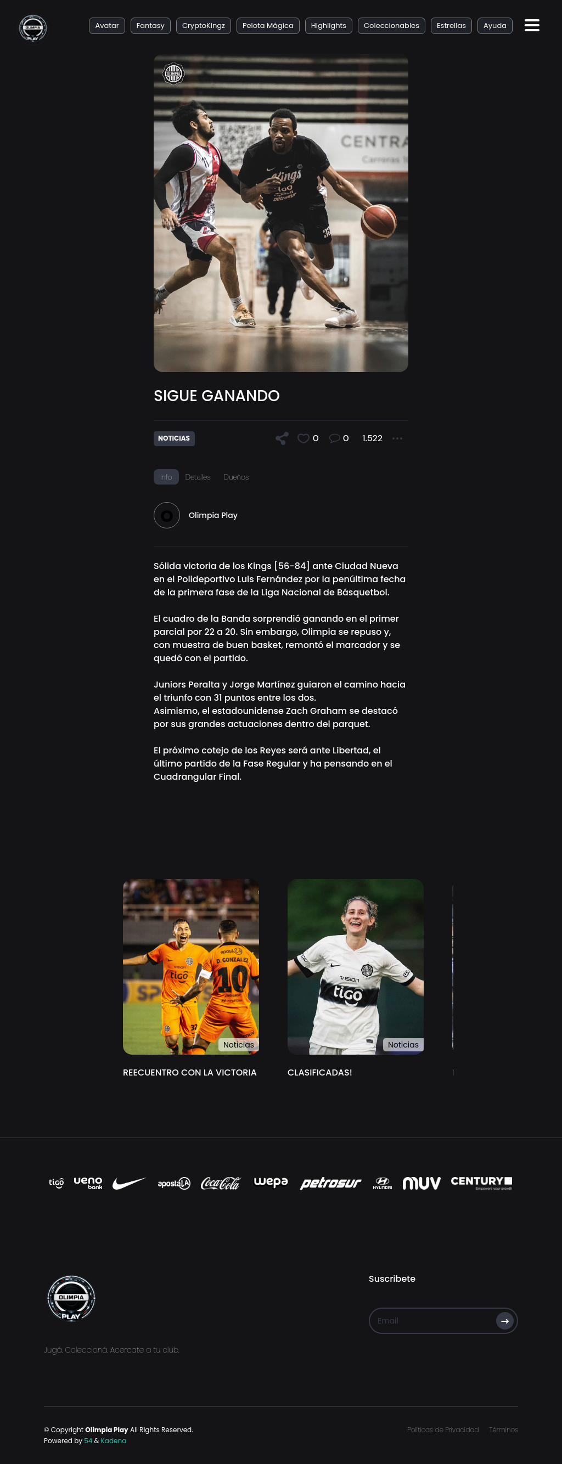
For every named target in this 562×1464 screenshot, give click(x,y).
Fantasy (151, 25)
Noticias (238, 1044)
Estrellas (451, 25)
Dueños (236, 477)
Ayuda (495, 25)
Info (166, 477)
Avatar (107, 25)
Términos (504, 1429)
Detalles (198, 477)
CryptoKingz (203, 25)
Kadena (114, 1440)
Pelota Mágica (268, 25)
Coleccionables (391, 25)
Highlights (328, 25)
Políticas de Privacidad (443, 1429)
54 (88, 1440)
